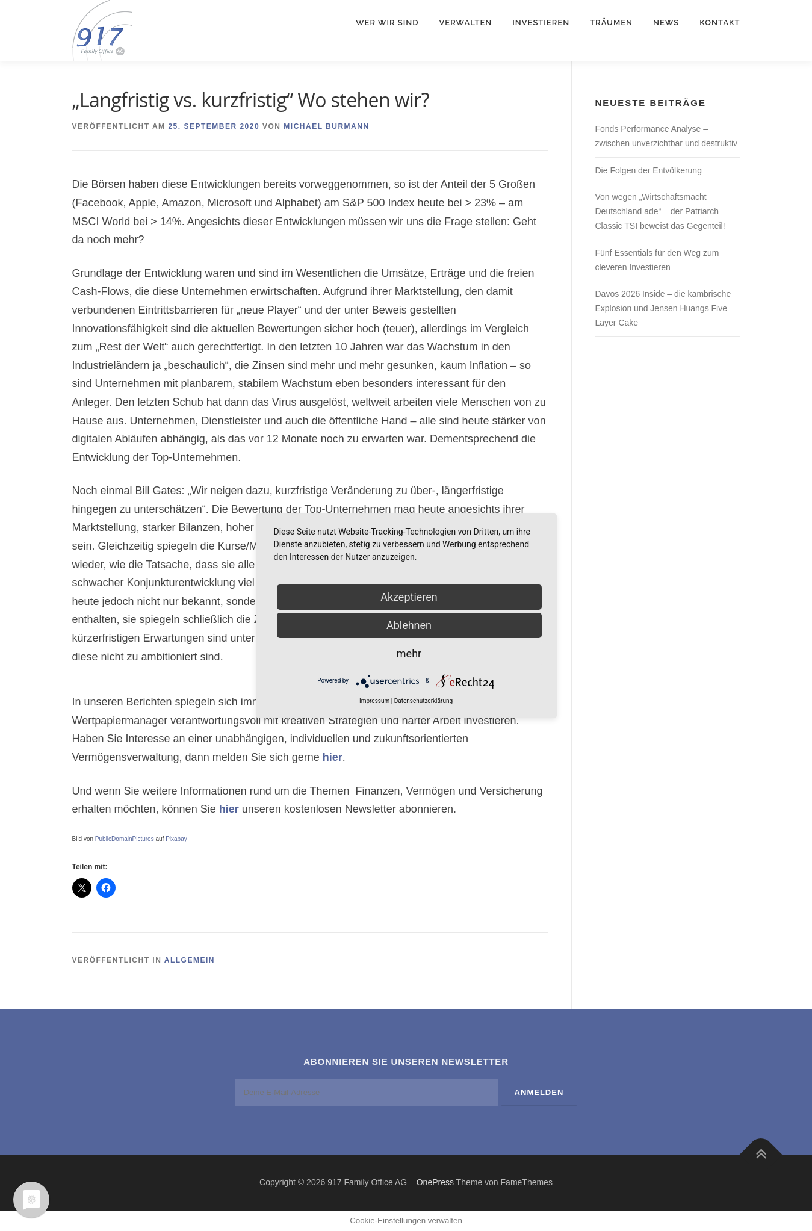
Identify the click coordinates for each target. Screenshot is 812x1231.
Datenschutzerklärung (423, 701)
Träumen (611, 22)
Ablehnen (409, 625)
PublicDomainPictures (124, 839)
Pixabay (176, 839)
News (666, 22)
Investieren (540, 22)
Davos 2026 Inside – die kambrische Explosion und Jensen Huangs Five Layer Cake (663, 308)
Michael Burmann (326, 126)
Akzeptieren (409, 597)
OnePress (435, 1182)
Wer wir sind (387, 22)
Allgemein (189, 960)
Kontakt (719, 22)
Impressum (374, 701)
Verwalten (465, 22)
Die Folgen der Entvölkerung (648, 170)
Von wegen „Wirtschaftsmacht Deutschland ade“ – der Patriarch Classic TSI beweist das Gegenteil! (660, 211)
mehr (409, 653)
